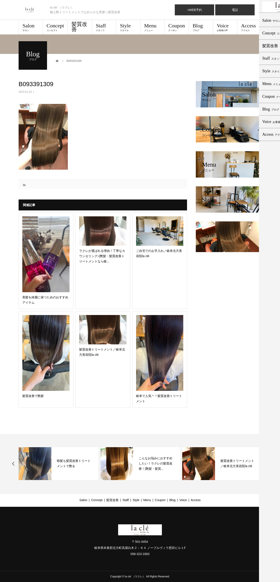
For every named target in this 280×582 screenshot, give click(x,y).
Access (249, 27)
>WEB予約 (194, 10)
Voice (225, 27)
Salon (31, 27)
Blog (201, 27)
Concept (55, 27)
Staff (104, 27)
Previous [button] (13, 463)
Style (128, 27)
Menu (152, 27)
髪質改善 (79, 26)
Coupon (176, 27)
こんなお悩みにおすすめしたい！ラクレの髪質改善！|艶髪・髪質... (155, 463)
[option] (58, 463)
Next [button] (267, 463)
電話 (235, 10)
